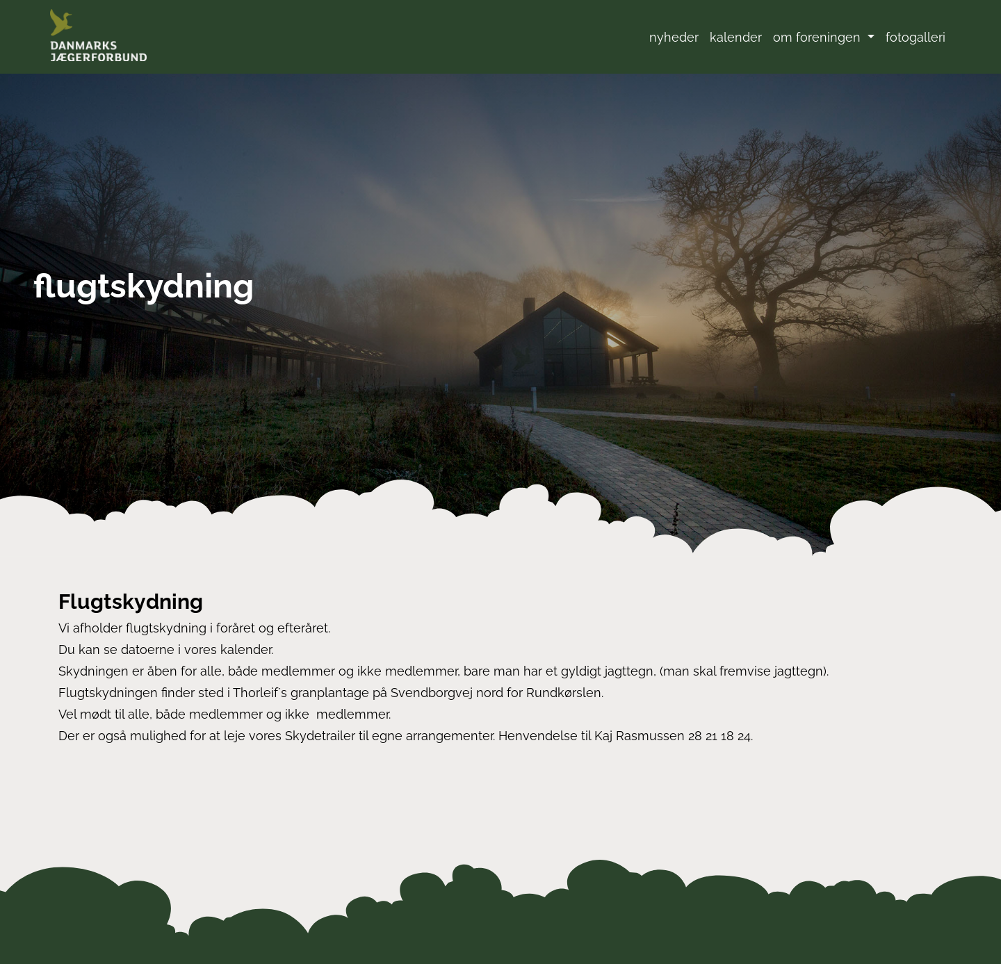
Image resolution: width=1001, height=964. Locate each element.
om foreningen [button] (818, 37)
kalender (736, 37)
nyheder (674, 37)
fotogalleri (915, 37)
